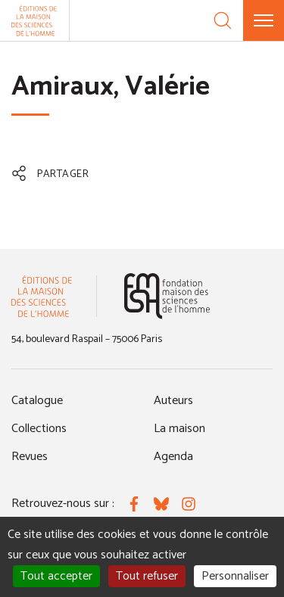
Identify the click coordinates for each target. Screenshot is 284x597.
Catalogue (37, 400)
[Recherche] (222, 20)
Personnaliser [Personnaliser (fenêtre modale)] (235, 576)
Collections (39, 428)
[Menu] (263, 20)
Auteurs (173, 400)
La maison (179, 428)
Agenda (173, 456)
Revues (29, 456)
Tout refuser (147, 576)
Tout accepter (56, 576)
